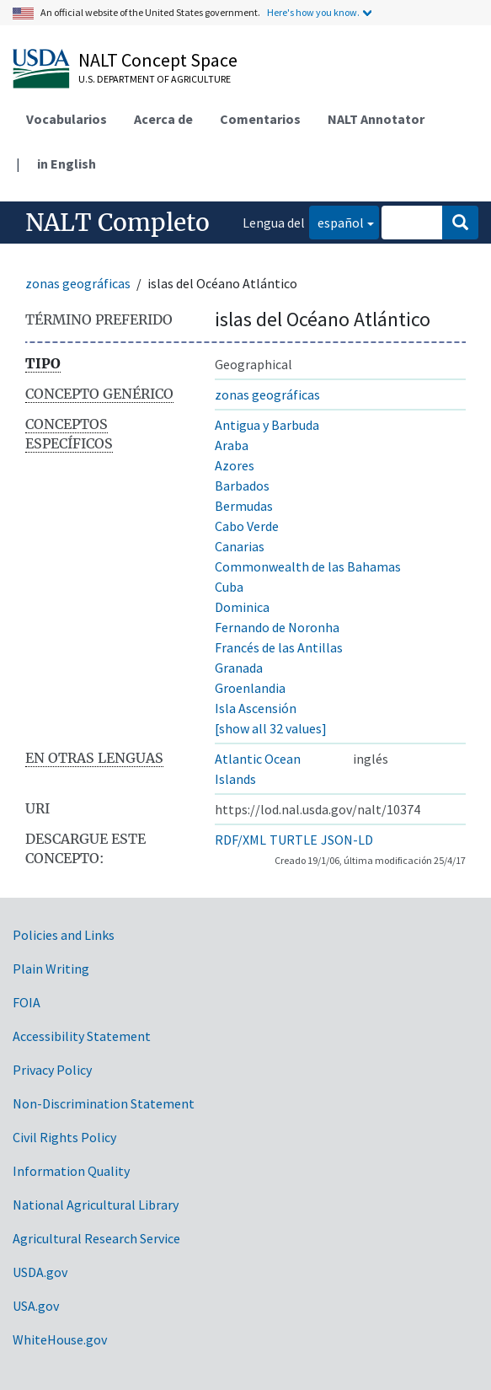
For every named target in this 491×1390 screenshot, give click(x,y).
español (336, 221)
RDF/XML (240, 839)
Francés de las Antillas (279, 647)
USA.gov (36, 1305)
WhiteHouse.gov (60, 1339)
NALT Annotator (376, 118)
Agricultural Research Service (96, 1238)
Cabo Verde (247, 526)
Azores (234, 465)
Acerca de (163, 118)
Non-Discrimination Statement (104, 1103)
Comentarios (260, 118)
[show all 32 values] (271, 728)
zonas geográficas (78, 283)
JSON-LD (347, 839)
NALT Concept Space (157, 60)
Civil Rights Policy (64, 1137)
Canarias (239, 546)
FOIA (26, 1002)
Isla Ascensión (255, 708)
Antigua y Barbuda (267, 424)
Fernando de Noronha (277, 627)
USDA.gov (40, 1272)
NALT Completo (117, 222)
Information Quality (71, 1170)
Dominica (242, 606)
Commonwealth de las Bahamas (308, 566)
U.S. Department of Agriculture (154, 78)
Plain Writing (51, 968)
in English (66, 163)
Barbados (242, 485)
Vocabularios (66, 118)
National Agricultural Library (96, 1204)
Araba (231, 445)
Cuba (229, 586)
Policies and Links (64, 934)
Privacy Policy (52, 1069)
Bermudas (244, 505)
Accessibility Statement (82, 1036)
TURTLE (294, 839)
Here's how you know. (313, 12)
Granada (239, 667)
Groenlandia (250, 687)
